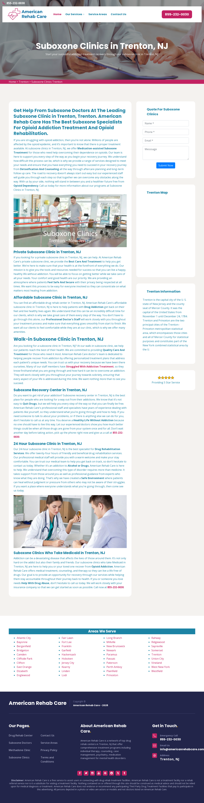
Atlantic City (24, 638)
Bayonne (22, 642)
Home (57, 14)
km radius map (166, 234)
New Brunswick (115, 646)
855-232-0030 (16, 3)
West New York (160, 667)
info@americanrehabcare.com (182, 749)
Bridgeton (23, 650)
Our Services (73, 14)
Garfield (66, 650)
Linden (66, 671)
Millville (110, 642)
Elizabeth (22, 671)
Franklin (66, 646)
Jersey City (68, 663)
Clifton (21, 663)
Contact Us (118, 14)
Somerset (157, 650)
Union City (157, 658)
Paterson (111, 663)
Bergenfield (24, 646)
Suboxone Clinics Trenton (46, 82)
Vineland (156, 663)
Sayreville (157, 646)
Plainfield (111, 671)
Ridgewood (158, 642)
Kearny (66, 667)
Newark (111, 650)
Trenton (24, 82)
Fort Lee (67, 642)
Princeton (112, 675)
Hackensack (69, 654)
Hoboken (67, 658)
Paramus (111, 654)
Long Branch (114, 638)
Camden (21, 654)
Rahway (156, 638)
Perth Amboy (114, 667)
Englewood (23, 675)
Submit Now (165, 165)
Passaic (110, 658)
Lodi (64, 675)
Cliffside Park (24, 658)
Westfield (156, 671)
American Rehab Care (37, 703)
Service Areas (97, 14)
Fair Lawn (67, 638)
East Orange (24, 667)
